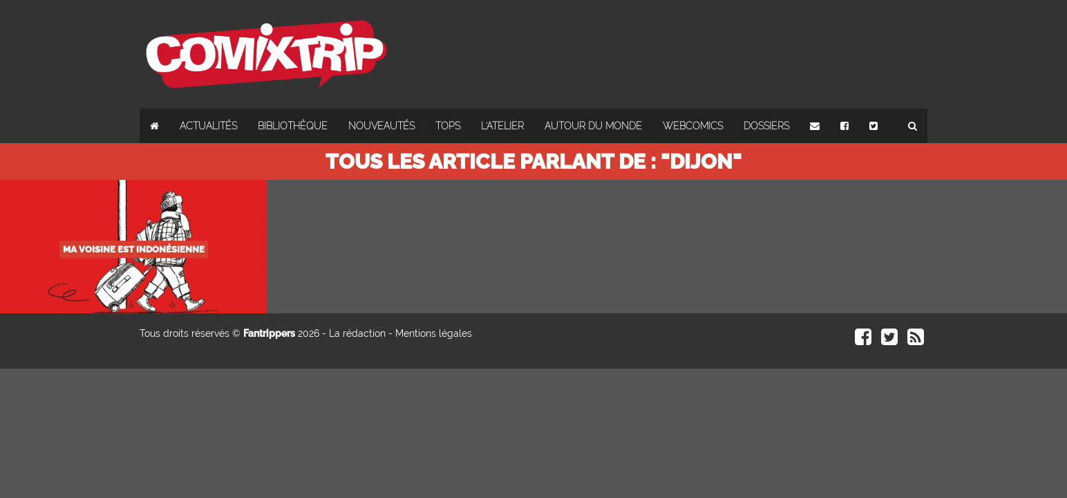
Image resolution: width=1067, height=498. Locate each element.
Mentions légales (433, 333)
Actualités (208, 125)
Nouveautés (381, 125)
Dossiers (766, 125)
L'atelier (502, 125)
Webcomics (693, 125)
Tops (447, 125)
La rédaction (357, 333)
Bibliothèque (293, 125)
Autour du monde (593, 125)
